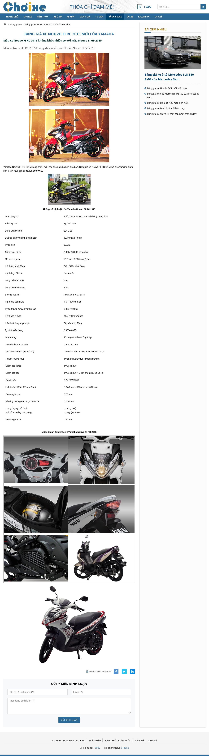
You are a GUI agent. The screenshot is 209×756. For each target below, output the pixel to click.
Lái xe (130, 16)
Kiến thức (42, 16)
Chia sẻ (158, 16)
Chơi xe (27, 16)
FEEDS (147, 6)
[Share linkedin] (132, 671)
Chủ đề (152, 740)
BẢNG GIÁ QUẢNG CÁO (118, 740)
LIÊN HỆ (139, 740)
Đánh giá (85, 16)
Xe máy (70, 16)
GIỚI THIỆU (94, 740)
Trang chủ (12, 16)
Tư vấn (99, 16)
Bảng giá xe (115, 16)
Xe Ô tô (58, 16)
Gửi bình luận (69, 719)
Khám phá (143, 16)
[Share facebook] (116, 671)
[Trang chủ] (5, 24)
